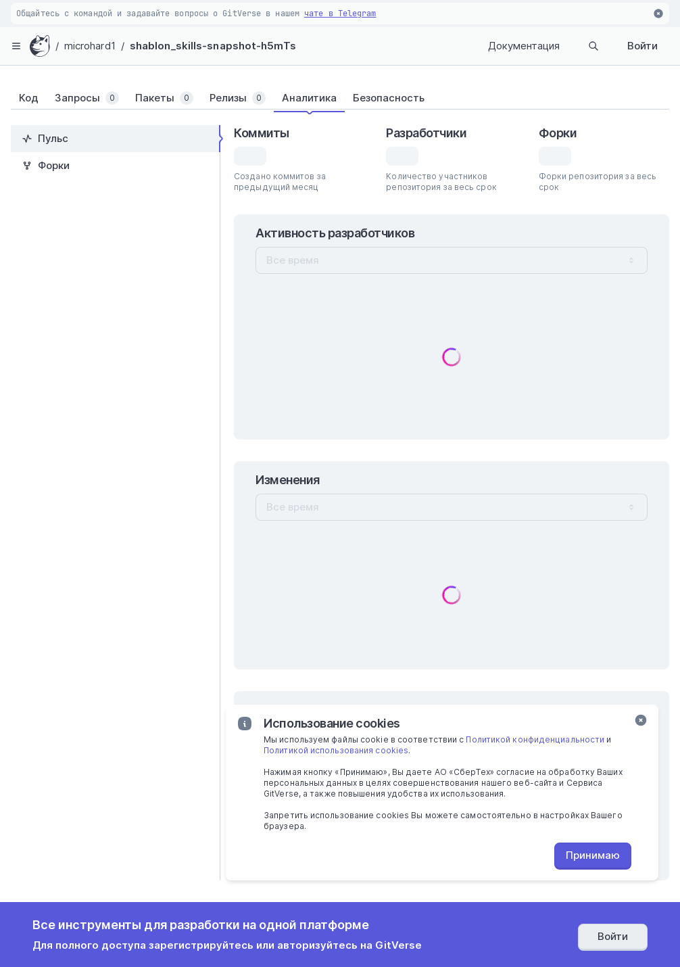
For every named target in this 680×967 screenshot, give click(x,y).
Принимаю (593, 855)
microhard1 (90, 45)
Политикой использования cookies (336, 750)
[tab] (29, 98)
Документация (524, 45)
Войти (642, 45)
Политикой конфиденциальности (535, 739)
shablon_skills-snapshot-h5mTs (213, 45)
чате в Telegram (340, 13)
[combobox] (452, 260)
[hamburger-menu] (16, 46)
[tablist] (340, 98)
